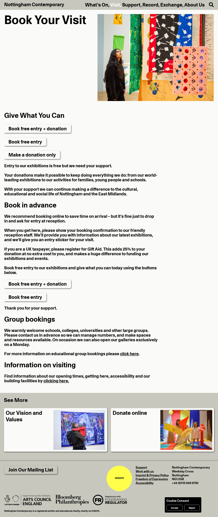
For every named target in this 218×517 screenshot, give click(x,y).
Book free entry (25, 142)
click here (129, 354)
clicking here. (56, 381)
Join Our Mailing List (30, 470)
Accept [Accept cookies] (174, 508)
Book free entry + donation (37, 128)
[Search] (209, 4)
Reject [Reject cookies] (192, 508)
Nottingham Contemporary (34, 4)
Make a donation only (32, 155)
